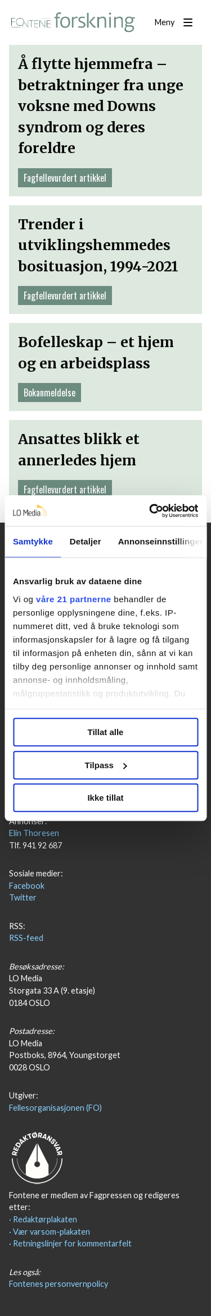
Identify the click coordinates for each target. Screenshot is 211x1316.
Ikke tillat (105, 797)
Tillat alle (106, 732)
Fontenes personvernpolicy (58, 1284)
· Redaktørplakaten (43, 1219)
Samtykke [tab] (33, 541)
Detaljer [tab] (85, 541)
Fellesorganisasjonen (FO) (55, 1107)
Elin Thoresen (34, 833)
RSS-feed (26, 938)
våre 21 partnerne (73, 599)
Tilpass (106, 765)
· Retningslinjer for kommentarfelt (70, 1243)
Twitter (23, 897)
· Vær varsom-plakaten (49, 1231)
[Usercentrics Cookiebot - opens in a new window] (150, 511)
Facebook (26, 885)
